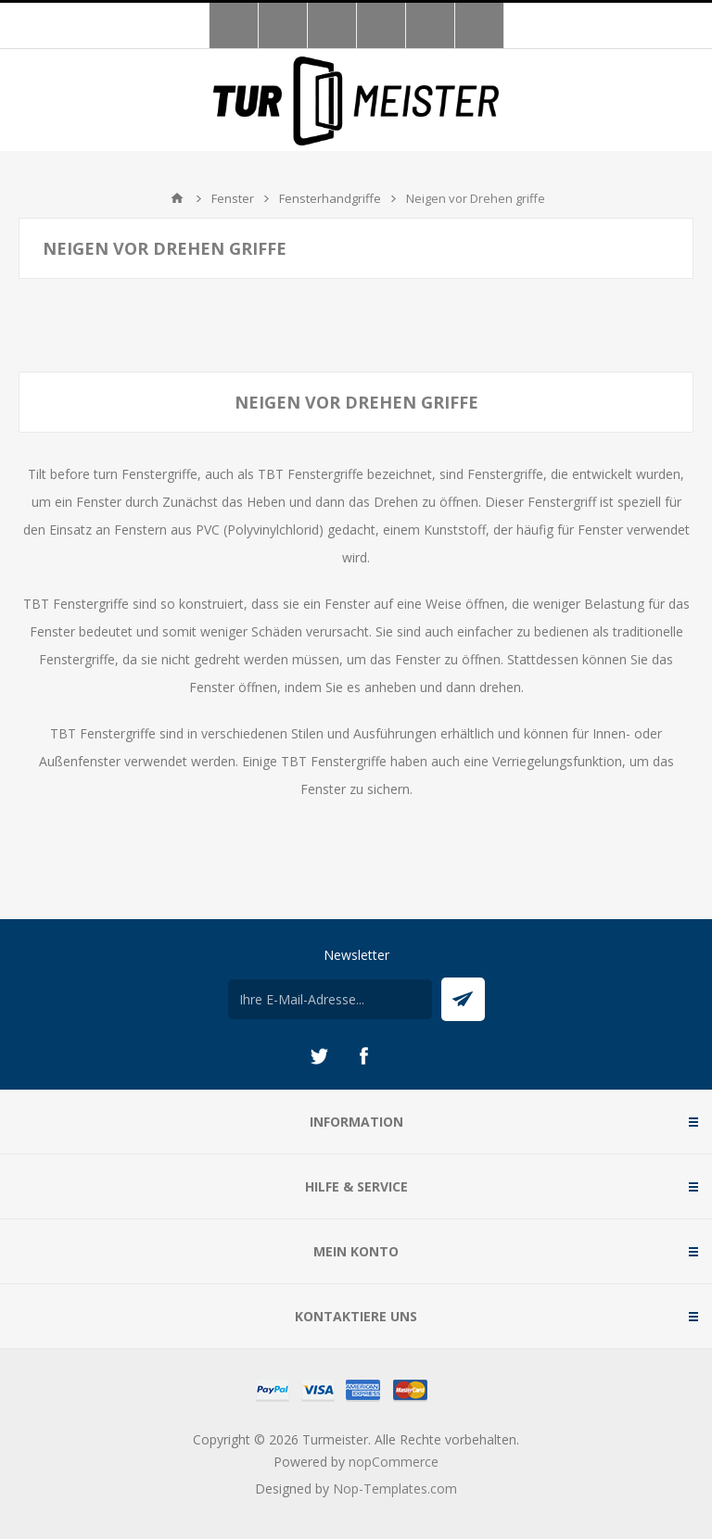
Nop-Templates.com (395, 1488)
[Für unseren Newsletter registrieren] (330, 999)
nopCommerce (394, 1461)
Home (177, 198)
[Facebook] (363, 1056)
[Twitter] (319, 1056)
